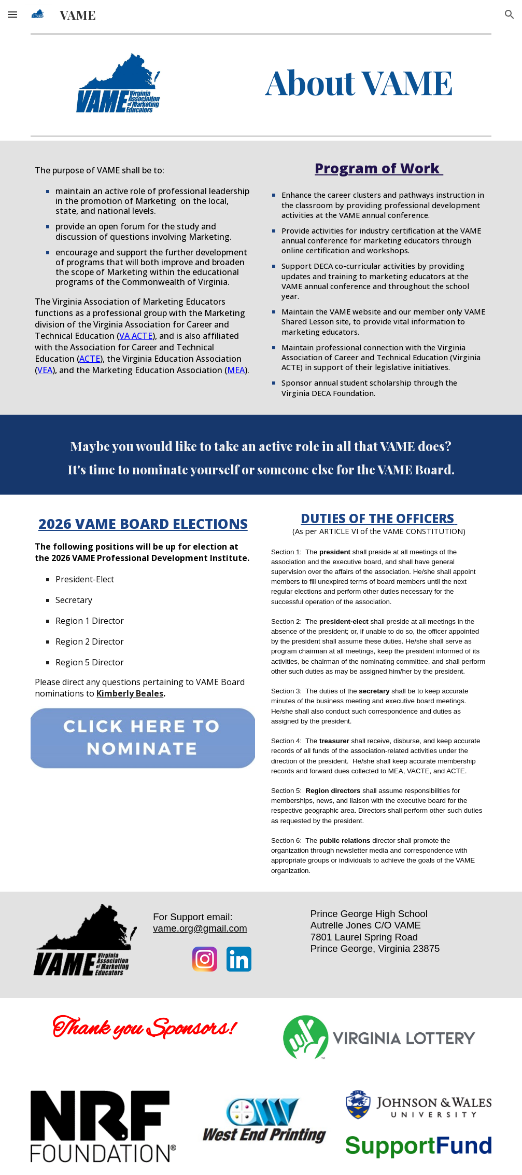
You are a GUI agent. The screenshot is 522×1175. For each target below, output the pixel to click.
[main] (359, 82)
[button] (12, 14)
